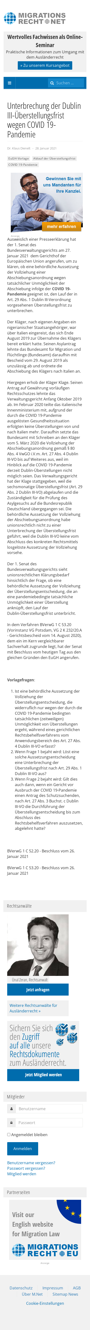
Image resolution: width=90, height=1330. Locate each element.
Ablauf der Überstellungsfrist (54, 158)
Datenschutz (21, 1288)
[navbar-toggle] (10, 83)
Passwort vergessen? (26, 1168)
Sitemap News (65, 1294)
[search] (66, 82)
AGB (77, 1288)
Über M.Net (32, 1294)
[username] (49, 1108)
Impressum (52, 1288)
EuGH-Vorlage (18, 158)
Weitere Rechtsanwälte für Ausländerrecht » (33, 1008)
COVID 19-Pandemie (23, 165)
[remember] (8, 1134)
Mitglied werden (21, 1173)
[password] (49, 1122)
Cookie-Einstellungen (45, 1303)
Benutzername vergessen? (31, 1162)
